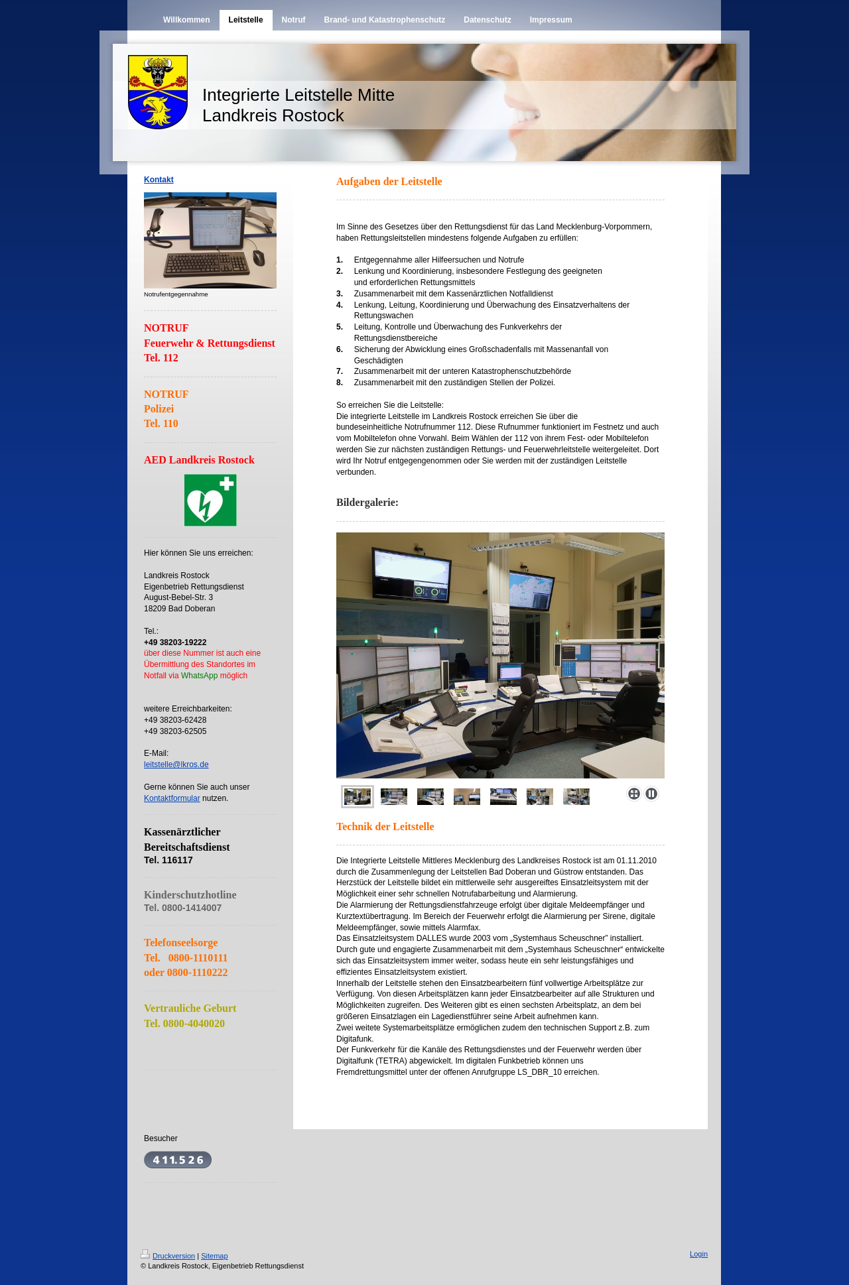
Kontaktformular (172, 798)
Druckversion (168, 1256)
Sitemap (214, 1256)
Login (699, 1254)
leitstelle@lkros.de (176, 764)
